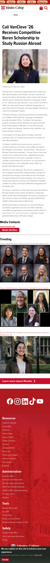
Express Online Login (9, 508)
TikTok (32, 401)
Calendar (41, 8)
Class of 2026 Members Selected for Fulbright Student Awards (24, 288)
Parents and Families (9, 454)
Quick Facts (6, 451)
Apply (11, 2)
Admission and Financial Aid (12, 479)
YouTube (40, 401)
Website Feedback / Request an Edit (15, 522)
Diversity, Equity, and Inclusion (13, 483)
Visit (21, 2)
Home (16, 15)
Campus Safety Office (10, 532)
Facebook (10, 401)
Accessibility (6, 426)
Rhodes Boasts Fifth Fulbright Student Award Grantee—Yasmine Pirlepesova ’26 (24, 333)
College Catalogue (8, 440)
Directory (5, 444)
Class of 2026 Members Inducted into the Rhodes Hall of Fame (24, 243)
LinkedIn (25, 401)
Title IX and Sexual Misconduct (13, 536)
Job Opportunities (8, 447)
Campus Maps (7, 433)
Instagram (17, 401)
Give (31, 2)
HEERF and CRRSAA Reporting (13, 486)
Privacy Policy (7, 515)
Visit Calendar (7, 462)
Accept (5, 560)
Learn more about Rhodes (17, 381)
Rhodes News (18, 8)
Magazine (42, 2)
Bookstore (6, 429)
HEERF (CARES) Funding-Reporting (14, 490)
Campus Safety (7, 437)
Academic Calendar (9, 422)
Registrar (5, 497)
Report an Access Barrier (11, 518)
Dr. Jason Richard (20, 213)
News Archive (9, 230)
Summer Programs (9, 458)
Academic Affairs (8, 476)
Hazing (4, 539)
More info (38, 555)
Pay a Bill (5, 511)
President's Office (8, 493)
